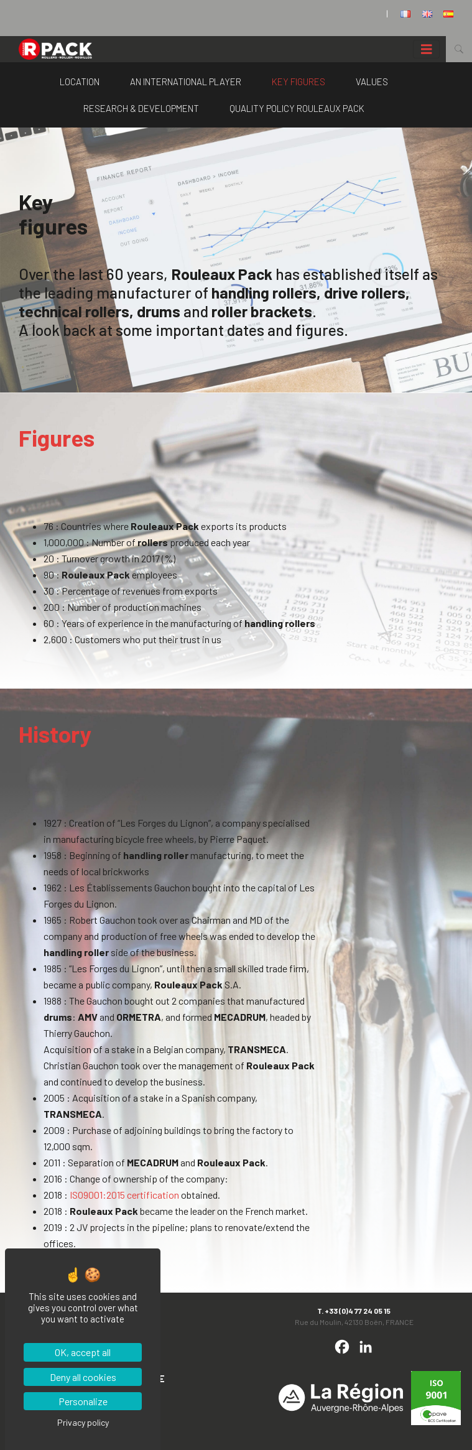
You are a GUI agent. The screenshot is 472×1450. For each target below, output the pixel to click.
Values (372, 81)
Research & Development (141, 108)
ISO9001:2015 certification (124, 1195)
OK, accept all (83, 1352)
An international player (185, 81)
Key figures (298, 81)
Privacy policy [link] (83, 1422)
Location (79, 81)
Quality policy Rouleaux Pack (296, 108)
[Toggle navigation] (426, 49)
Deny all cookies (83, 1377)
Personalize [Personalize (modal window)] (83, 1401)
